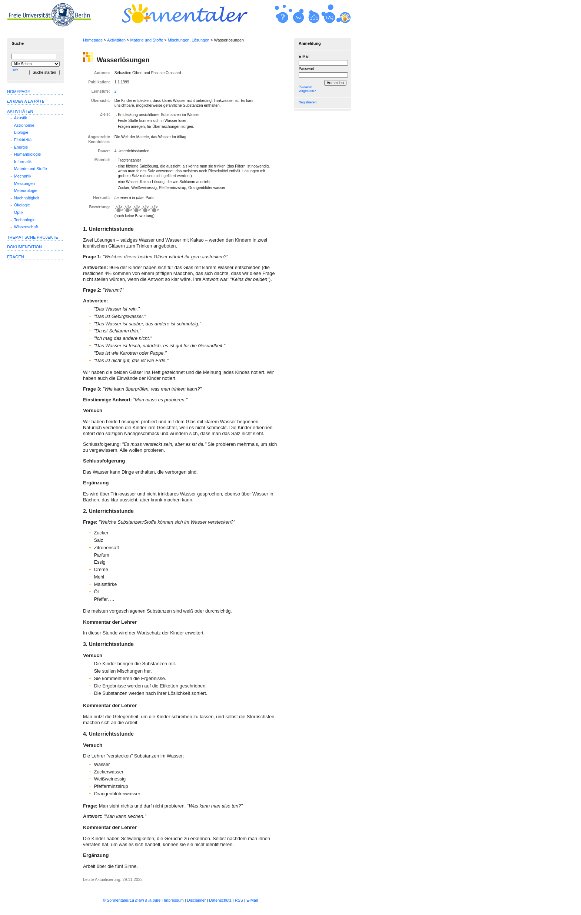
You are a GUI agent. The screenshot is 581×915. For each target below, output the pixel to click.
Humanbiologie (27, 154)
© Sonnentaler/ (131, 900)
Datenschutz (220, 900)
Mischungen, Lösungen (188, 40)
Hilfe (14, 70)
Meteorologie (25, 190)
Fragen (15, 257)
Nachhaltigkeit (26, 198)
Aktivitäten (116, 40)
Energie (21, 147)
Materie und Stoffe (146, 40)
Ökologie (22, 205)
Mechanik (22, 176)
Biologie (21, 132)
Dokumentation (24, 247)
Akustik (20, 118)
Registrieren (307, 102)
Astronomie (24, 125)
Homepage (93, 40)
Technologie (25, 220)
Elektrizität (23, 139)
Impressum (174, 900)
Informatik (23, 161)
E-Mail (304, 56)
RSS (239, 900)
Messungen (24, 183)
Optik (18, 212)
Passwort (306, 69)
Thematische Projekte (32, 237)
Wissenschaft (26, 227)
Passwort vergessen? (307, 89)
